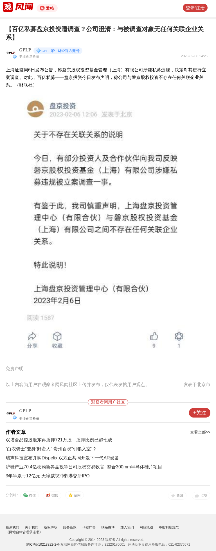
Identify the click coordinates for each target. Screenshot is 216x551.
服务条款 (69, 527)
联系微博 (108, 527)
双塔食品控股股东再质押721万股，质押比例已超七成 (59, 439)
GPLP (25, 49)
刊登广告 (89, 527)
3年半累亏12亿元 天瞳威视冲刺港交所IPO (48, 475)
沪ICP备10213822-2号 (43, 545)
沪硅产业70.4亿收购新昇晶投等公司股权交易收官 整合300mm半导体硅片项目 (84, 466)
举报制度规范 (169, 527)
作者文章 (16, 432)
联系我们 (12, 527)
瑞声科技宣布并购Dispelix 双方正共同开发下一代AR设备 (62, 457)
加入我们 (127, 527)
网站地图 (146, 527)
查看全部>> (200, 432)
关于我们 (31, 527)
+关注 (199, 413)
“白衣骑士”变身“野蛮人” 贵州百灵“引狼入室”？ (51, 448)
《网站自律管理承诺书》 (24, 532)
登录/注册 (195, 7)
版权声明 (50, 527)
